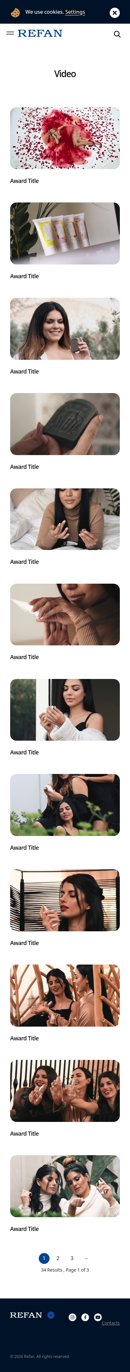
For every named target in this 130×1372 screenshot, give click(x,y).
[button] (10, 33)
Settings (75, 11)
